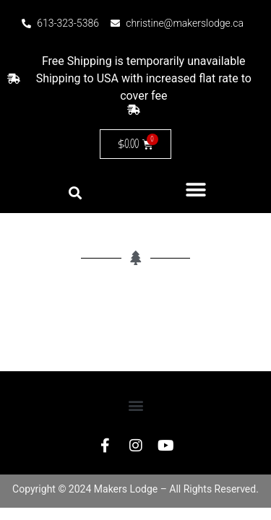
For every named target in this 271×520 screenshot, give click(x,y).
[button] (196, 189)
